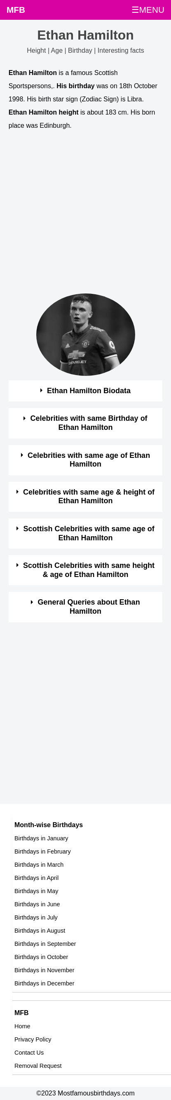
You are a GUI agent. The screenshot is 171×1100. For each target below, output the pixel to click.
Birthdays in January (41, 838)
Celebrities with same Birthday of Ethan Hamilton (89, 423)
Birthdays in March (38, 864)
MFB (16, 9)
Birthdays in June (37, 904)
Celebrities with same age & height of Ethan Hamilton (89, 496)
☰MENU (147, 9)
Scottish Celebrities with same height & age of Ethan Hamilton (89, 570)
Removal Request (37, 1065)
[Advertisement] (77, 216)
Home (22, 1026)
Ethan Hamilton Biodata (89, 391)
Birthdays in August (39, 930)
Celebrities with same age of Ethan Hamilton (89, 460)
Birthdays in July (36, 917)
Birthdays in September (45, 944)
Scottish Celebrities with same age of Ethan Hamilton (89, 533)
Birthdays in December (44, 983)
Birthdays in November (44, 970)
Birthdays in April (36, 878)
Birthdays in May (36, 891)
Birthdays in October (41, 957)
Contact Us (29, 1052)
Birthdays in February (42, 851)
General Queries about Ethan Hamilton (89, 606)
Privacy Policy (33, 1039)
